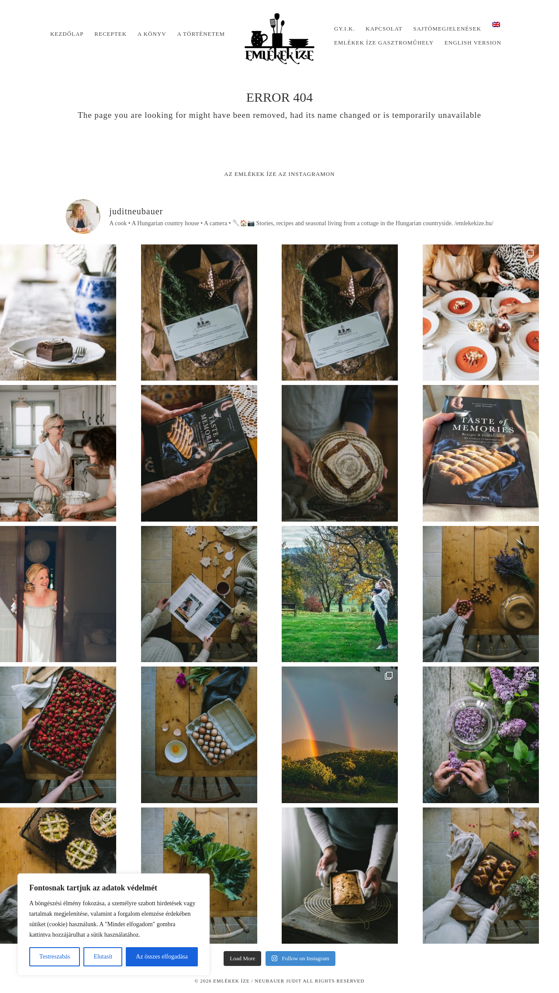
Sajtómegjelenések (447, 28)
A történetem (201, 34)
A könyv (152, 34)
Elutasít (102, 956)
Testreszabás (54, 956)
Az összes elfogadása (162, 956)
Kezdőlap (67, 34)
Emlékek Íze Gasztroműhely (384, 42)
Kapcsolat (384, 28)
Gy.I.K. (344, 28)
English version (473, 42)
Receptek (110, 34)
